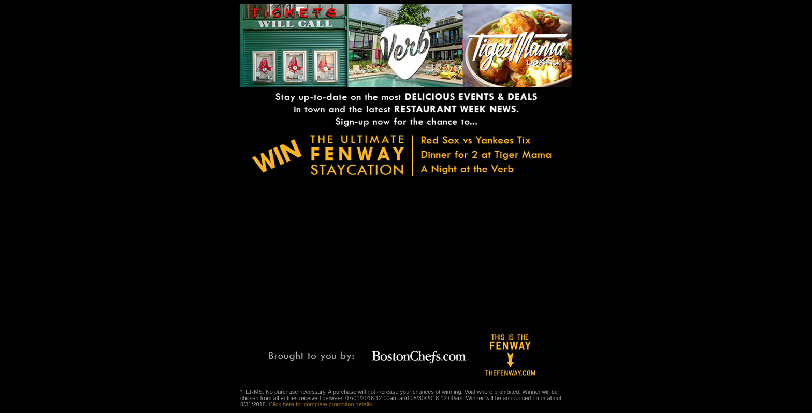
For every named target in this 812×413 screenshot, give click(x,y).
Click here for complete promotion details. (321, 404)
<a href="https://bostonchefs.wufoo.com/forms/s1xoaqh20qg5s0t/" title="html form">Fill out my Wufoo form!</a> (424, 252)
